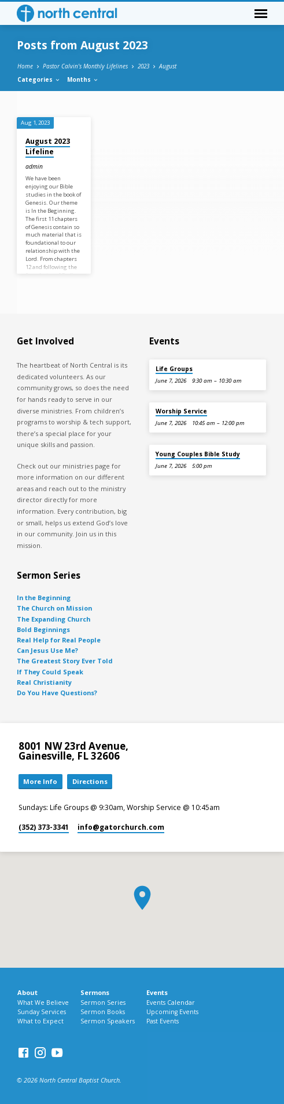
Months (83, 79)
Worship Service (181, 411)
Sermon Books (102, 1012)
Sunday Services (41, 1012)
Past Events (162, 1021)
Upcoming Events (172, 1012)
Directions (90, 781)
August (167, 66)
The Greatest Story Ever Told (65, 660)
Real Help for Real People (59, 639)
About (27, 992)
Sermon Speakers (107, 1021)
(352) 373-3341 (44, 827)
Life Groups (174, 369)
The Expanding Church (53, 619)
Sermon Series (103, 1002)
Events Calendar (170, 1002)
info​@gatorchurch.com (121, 827)
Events (157, 992)
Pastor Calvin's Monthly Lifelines (85, 66)
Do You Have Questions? (57, 692)
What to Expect (40, 1021)
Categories (39, 79)
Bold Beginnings (43, 629)
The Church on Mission (54, 608)
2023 (143, 66)
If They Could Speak (50, 671)
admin (34, 166)
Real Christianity (44, 682)
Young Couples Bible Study (198, 454)
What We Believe (43, 1002)
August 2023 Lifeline (47, 146)
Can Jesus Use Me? (47, 650)
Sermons (94, 992)
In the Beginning (44, 597)
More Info (40, 781)
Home (25, 66)
